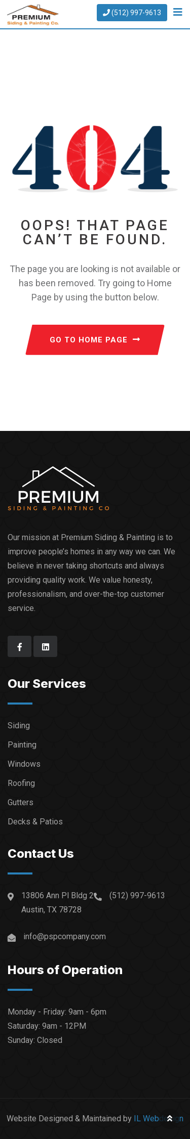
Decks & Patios (35, 821)
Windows (24, 764)
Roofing (21, 783)
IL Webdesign (158, 1118)
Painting (22, 745)
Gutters (20, 802)
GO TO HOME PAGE (95, 339)
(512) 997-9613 (132, 13)
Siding (19, 725)
